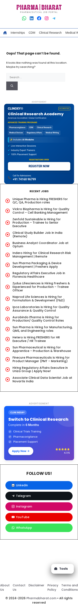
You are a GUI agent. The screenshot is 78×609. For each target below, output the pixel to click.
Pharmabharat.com (41, 598)
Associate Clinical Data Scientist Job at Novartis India (42, 379)
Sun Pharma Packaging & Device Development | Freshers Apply (36, 265)
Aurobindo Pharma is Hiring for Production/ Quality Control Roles (38, 319)
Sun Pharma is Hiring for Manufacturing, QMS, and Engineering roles (42, 329)
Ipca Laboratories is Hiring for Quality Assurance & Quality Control (40, 309)
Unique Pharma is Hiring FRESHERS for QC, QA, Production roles (40, 201)
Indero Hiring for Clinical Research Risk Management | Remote (41, 255)
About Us (5, 587)
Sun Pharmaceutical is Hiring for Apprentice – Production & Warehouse (41, 349)
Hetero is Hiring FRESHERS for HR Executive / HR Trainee (36, 339)
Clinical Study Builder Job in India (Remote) (37, 234)
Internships (18, 32)
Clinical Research (50, 32)
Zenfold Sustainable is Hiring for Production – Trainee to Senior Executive (36, 222)
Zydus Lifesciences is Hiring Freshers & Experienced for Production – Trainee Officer (41, 286)
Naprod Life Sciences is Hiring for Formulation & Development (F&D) (38, 298)
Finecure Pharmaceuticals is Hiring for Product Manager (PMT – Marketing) (41, 359)
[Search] (12, 86)
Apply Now (21, 451)
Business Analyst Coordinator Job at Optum (40, 245)
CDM (31, 32)
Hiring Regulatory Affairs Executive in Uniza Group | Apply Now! (40, 369)
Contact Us (19, 587)
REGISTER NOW (38, 166)
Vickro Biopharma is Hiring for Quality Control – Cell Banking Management (40, 211)
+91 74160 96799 (24, 179)
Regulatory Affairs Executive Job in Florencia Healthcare (38, 275)
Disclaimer (36, 585)
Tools (61, 569)
